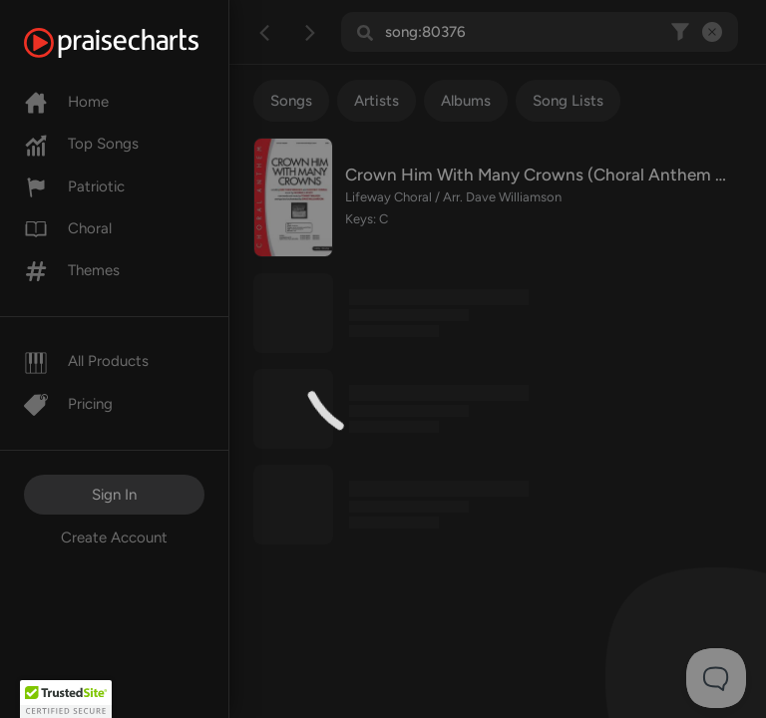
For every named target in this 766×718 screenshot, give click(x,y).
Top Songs (81, 144)
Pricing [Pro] (68, 404)
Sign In (114, 495)
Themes (72, 270)
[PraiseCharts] (136, 43)
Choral (68, 228)
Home (66, 102)
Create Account (114, 537)
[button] (66, 699)
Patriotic (74, 186)
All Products (86, 361)
